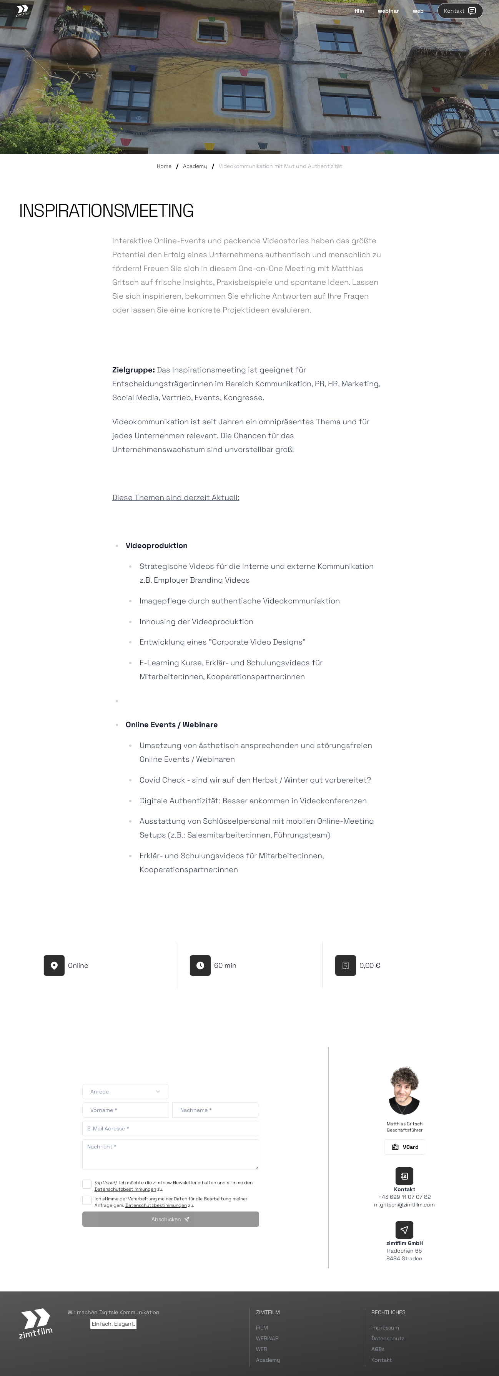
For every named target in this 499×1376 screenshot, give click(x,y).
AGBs (377, 1349)
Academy (195, 166)
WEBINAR (267, 1338)
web (418, 10)
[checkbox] (86, 1184)
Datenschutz (387, 1338)
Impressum (385, 1327)
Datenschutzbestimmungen (125, 1189)
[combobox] (125, 1091)
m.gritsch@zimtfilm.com (404, 1204)
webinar (388, 10)
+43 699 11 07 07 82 (404, 1196)
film (359, 10)
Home (164, 166)
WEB (261, 1349)
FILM (262, 1327)
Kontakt (460, 10)
